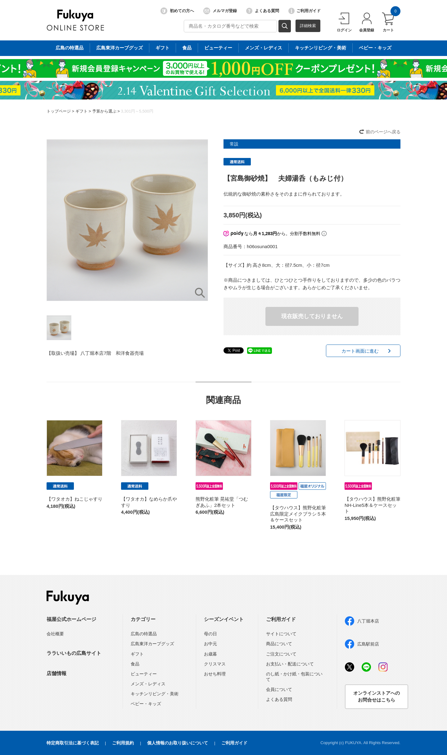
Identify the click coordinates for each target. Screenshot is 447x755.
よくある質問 (262, 11)
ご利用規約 (123, 742)
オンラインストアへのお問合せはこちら (376, 696)
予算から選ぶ (104, 111)
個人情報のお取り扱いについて (177, 742)
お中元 (210, 643)
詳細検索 (308, 25)
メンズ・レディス (148, 683)
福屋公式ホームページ (71, 619)
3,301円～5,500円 (137, 111)
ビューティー (144, 673)
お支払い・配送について (290, 663)
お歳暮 (210, 653)
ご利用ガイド (304, 11)
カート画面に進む (360, 351)
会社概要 (55, 633)
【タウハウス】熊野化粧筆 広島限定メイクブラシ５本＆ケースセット (300, 513)
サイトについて (281, 633)
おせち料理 (215, 673)
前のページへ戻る (383, 131)
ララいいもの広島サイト (74, 653)
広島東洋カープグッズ (152, 643)
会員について (279, 689)
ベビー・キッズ (146, 703)
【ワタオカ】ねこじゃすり (74, 499)
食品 (135, 663)
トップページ (59, 111)
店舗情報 (56, 673)
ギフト (81, 111)
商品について (279, 643)
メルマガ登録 (220, 10)
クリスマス (215, 663)
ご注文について (281, 653)
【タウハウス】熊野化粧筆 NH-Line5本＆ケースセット (372, 505)
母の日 (210, 633)
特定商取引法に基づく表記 (73, 742)
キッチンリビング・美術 (154, 693)
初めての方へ (177, 10)
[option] (127, 220)
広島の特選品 (144, 633)
